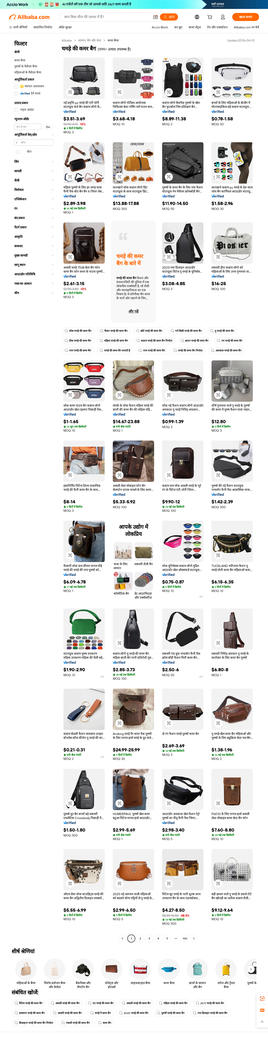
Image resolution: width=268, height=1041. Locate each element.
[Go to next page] (194, 938)
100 (185, 938)
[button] (70, 92)
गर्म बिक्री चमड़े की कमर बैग (186, 331)
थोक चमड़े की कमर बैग (78, 331)
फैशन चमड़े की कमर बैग (114, 331)
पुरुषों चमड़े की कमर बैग (170, 1013)
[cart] (210, 17)
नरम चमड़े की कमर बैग (78, 350)
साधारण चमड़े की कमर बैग (30, 1013)
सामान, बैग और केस (89, 40)
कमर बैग (104, 1023)
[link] (262, 998)
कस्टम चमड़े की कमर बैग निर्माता (154, 341)
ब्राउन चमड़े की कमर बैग (194, 341)
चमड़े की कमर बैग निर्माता (188, 350)
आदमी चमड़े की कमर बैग (67, 1013)
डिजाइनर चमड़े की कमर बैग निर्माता (34, 1023)
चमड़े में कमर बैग (100, 1013)
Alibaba (67, 40)
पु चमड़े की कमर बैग (222, 331)
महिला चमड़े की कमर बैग (114, 341)
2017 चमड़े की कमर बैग (210, 1003)
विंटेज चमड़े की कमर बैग (28, 1003)
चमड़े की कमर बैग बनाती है (115, 350)
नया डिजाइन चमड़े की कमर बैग (210, 1013)
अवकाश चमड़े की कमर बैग (226, 350)
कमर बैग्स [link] (113, 40)
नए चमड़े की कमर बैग (229, 341)
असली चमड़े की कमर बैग (65, 1003)
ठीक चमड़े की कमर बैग (78, 341)
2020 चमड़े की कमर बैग (133, 1013)
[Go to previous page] (122, 938)
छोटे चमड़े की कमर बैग (149, 331)
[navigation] (34, 490)
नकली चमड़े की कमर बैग (75, 1023)
